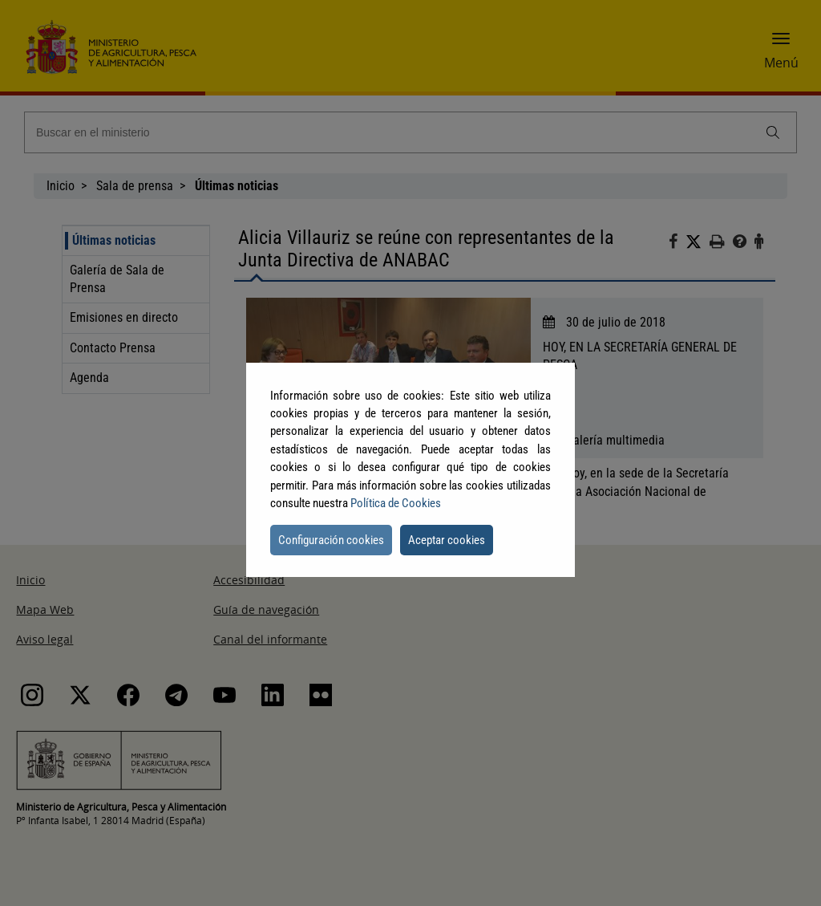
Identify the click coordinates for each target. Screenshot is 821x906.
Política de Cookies (395, 503)
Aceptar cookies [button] (446, 540)
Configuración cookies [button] (331, 540)
